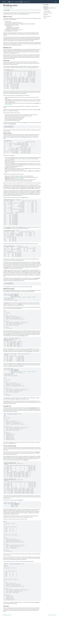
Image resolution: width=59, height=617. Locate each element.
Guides (21, 1)
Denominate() (7, 178)
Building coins (45, 7)
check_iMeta (6, 283)
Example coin (45, 14)
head (5, 140)
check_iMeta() (37, 278)
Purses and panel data (8, 104)
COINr (3, 1)
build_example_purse (13, 563)
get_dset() (23, 335)
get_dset (10, 339)
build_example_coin (11, 413)
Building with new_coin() (48, 12)
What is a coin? (45, 6)
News (28, 1)
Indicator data (46, 9)
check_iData (6, 126)
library (5, 10)
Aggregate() (8, 228)
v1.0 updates (17, 1)
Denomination (18, 178)
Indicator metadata (47, 11)
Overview (12, 1)
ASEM (28, 66)
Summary (45, 17)
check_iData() (13, 123)
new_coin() (17, 49)
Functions (25, 1)
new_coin (8, 369)
